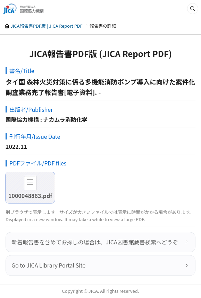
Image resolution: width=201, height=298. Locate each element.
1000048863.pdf (30, 195)
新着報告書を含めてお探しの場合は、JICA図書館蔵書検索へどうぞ (94, 242)
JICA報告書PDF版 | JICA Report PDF (46, 25)
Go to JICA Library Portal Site (48, 265)
